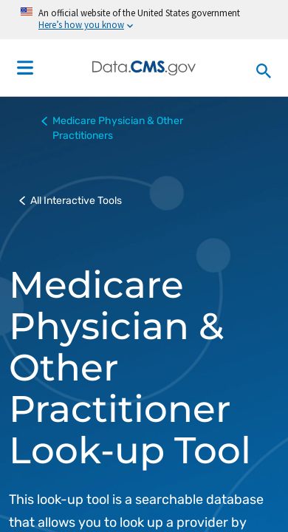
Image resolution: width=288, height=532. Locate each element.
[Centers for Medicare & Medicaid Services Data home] (144, 68)
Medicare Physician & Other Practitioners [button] (112, 128)
